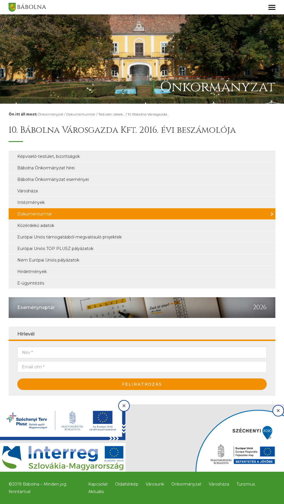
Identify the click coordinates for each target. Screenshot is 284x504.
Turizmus (245, 484)
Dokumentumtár (80, 114)
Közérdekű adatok (35, 225)
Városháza (27, 191)
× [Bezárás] (124, 405)
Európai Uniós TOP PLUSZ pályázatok (55, 248)
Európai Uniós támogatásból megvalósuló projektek (69, 237)
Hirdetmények (32, 271)
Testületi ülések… (111, 114)
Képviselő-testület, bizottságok (48, 156)
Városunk (155, 484)
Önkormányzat (50, 114)
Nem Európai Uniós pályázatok (48, 260)
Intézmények (31, 202)
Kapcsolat (98, 484)
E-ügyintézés (30, 283)
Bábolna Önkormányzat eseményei (53, 179)
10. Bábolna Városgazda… (148, 114)
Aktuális (96, 491)
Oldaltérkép (126, 484)
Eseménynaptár (36, 307)
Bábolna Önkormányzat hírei (46, 167)
